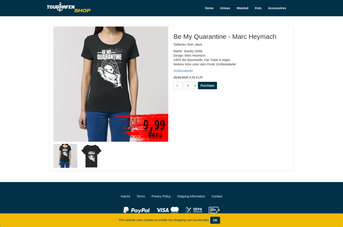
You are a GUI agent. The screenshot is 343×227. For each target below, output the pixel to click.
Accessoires (277, 8)
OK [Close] (215, 220)
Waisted (242, 8)
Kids (258, 8)
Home (209, 8)
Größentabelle (183, 71)
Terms (141, 196)
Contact (217, 196)
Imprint (125, 196)
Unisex (225, 8)
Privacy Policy (161, 196)
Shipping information (191, 196)
